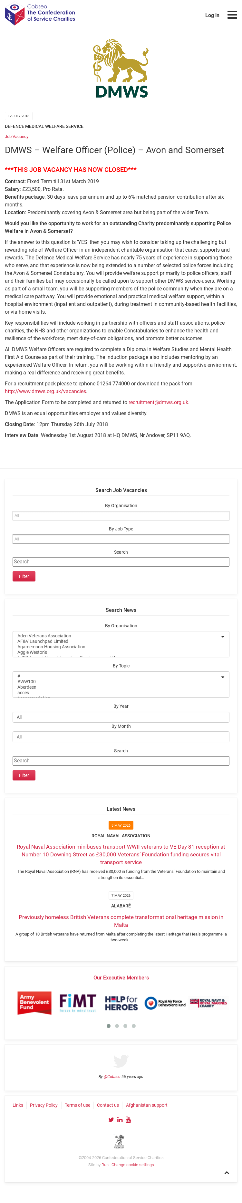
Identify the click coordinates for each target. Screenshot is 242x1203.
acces (117, 693)
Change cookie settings (132, 1164)
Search (121, 552)
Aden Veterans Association (117, 636)
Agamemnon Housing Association (117, 647)
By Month (121, 726)
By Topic (121, 666)
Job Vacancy (16, 136)
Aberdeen (117, 687)
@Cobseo (112, 1076)
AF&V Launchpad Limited (117, 641)
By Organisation (121, 505)
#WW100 (117, 682)
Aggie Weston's (117, 652)
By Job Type (121, 529)
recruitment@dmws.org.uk (158, 402)
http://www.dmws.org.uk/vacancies (45, 391)
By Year (121, 706)
